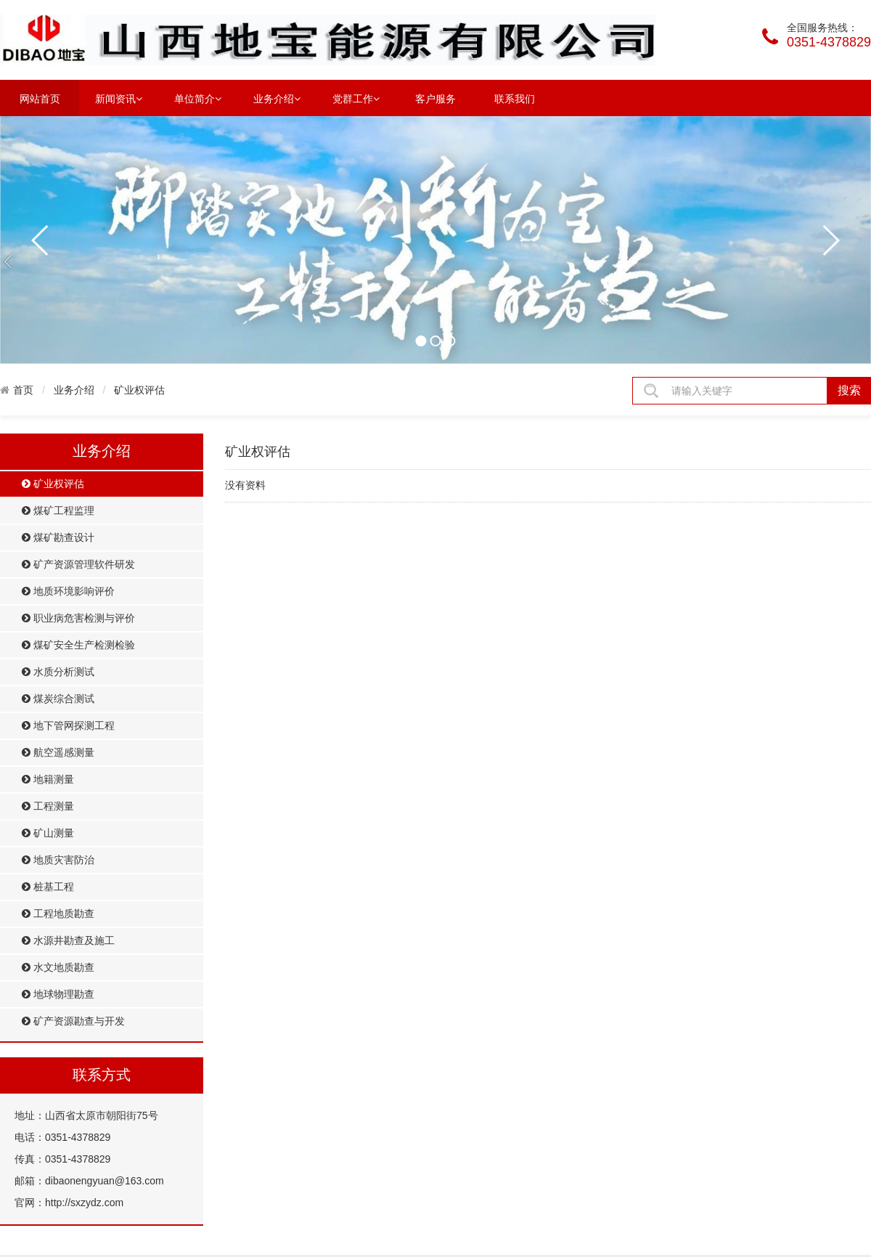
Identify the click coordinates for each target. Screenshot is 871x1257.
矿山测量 (48, 833)
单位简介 (197, 98)
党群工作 (356, 98)
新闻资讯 (118, 98)
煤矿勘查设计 (58, 537)
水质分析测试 (58, 672)
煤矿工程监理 (58, 511)
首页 (23, 390)
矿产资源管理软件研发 (78, 564)
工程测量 (48, 806)
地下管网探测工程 (68, 726)
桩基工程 (48, 887)
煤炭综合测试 (58, 699)
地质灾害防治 (58, 860)
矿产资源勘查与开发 (73, 1021)
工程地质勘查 (58, 914)
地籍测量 (48, 779)
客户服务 (435, 99)
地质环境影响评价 (68, 591)
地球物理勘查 (58, 994)
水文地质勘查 (58, 967)
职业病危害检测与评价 (78, 618)
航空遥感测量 (58, 752)
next (830, 240)
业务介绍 (276, 98)
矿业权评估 (139, 390)
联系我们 (514, 99)
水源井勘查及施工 (68, 940)
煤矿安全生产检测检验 (78, 645)
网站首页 (40, 99)
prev (40, 240)
